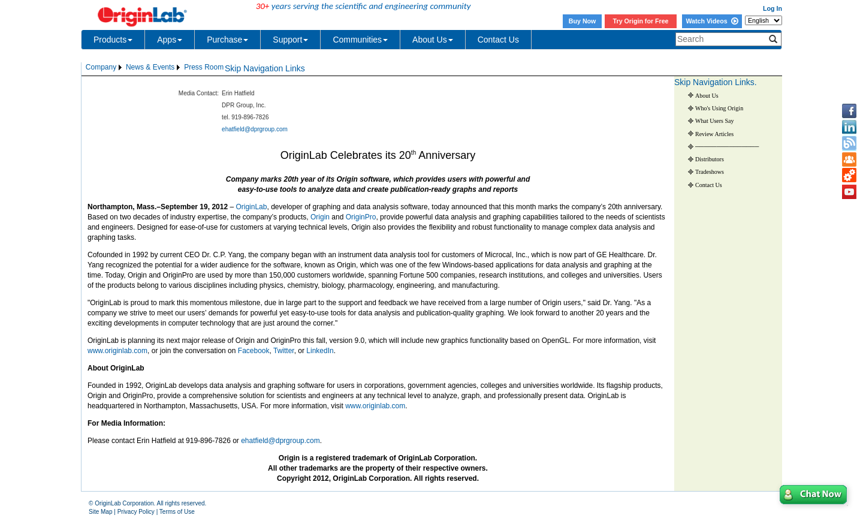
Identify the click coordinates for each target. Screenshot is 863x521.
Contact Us (498, 39)
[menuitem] (105, 67)
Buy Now (582, 21)
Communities (360, 39)
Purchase (227, 39)
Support (290, 39)
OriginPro (361, 217)
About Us (432, 39)
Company (101, 67)
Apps (169, 39)
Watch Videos (712, 21)
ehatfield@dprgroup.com (255, 129)
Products (112, 39)
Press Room (204, 67)
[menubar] (155, 67)
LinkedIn (319, 351)
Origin (320, 217)
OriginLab (251, 207)
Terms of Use (177, 511)
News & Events (150, 67)
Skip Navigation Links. (715, 82)
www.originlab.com (117, 351)
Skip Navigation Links (265, 68)
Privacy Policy (136, 511)
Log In (772, 8)
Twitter (283, 351)
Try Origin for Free (641, 21)
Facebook (254, 351)
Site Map (100, 511)
